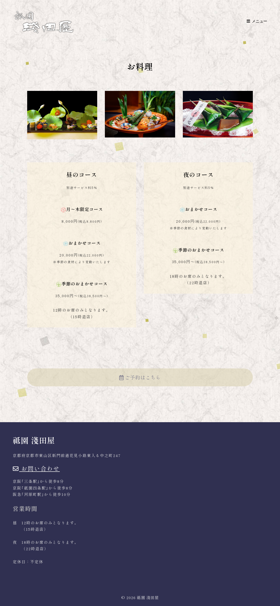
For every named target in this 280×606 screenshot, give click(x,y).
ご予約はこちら (140, 377)
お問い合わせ (36, 468)
